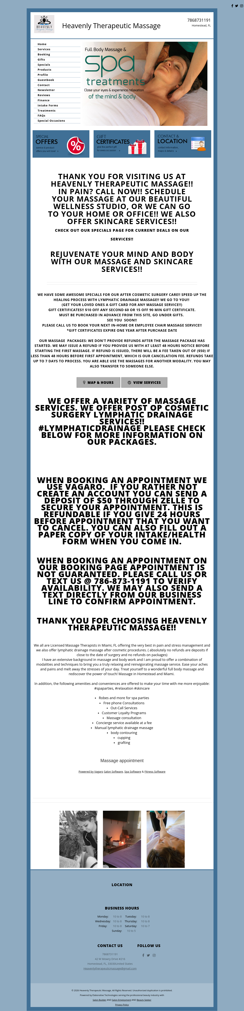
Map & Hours (101, 382)
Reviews (44, 95)
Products (44, 69)
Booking (44, 54)
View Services (147, 382)
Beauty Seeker (144, 999)
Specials (44, 64)
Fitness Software (154, 771)
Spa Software (132, 771)
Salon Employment (121, 999)
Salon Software (113, 771)
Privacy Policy (122, 1004)
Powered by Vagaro (91, 771)
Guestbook (46, 80)
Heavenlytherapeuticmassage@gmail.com (110, 968)
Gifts (41, 59)
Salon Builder (99, 999)
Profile (43, 75)
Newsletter (46, 90)
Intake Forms (48, 105)
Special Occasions (51, 120)
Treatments (47, 110)
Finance (44, 100)
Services (44, 49)
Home (42, 44)
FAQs (42, 115)
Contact (44, 85)
